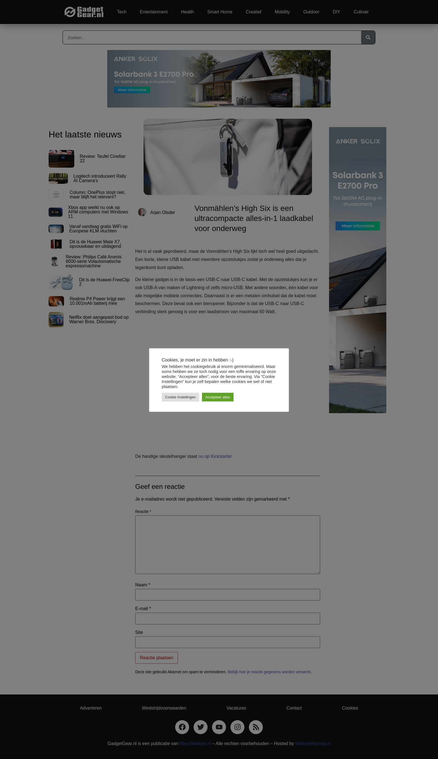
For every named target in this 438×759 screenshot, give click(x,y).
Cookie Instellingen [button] (180, 397)
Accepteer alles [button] (217, 397)
